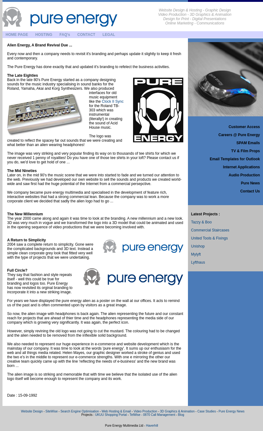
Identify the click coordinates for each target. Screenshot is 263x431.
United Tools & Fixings (209, 238)
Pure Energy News (231, 411)
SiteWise (52, 411)
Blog (181, 414)
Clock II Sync (112, 101)
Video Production (145, 411)
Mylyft (196, 254)
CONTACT (86, 34)
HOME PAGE (17, 34)
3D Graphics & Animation (177, 411)
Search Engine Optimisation (80, 411)
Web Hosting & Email (116, 411)
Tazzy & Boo (201, 222)
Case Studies (206, 411)
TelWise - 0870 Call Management (152, 414)
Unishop (198, 246)
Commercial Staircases (210, 230)
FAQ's (65, 34)
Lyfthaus (198, 262)
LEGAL (108, 34)
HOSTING (43, 34)
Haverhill (152, 425)
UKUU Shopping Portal (111, 414)
